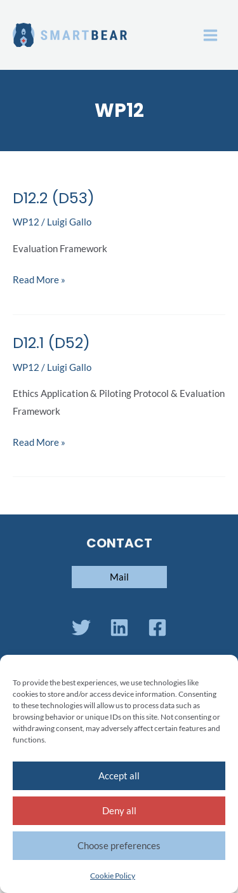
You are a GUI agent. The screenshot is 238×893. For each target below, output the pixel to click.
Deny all (119, 810)
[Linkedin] (119, 627)
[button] (119, 577)
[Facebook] (157, 627)
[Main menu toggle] (210, 35)
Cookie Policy (112, 875)
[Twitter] (81, 627)
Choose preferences (119, 845)
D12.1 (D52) (51, 342)
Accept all (119, 775)
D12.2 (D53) (54, 197)
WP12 (26, 222)
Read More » (39, 278)
